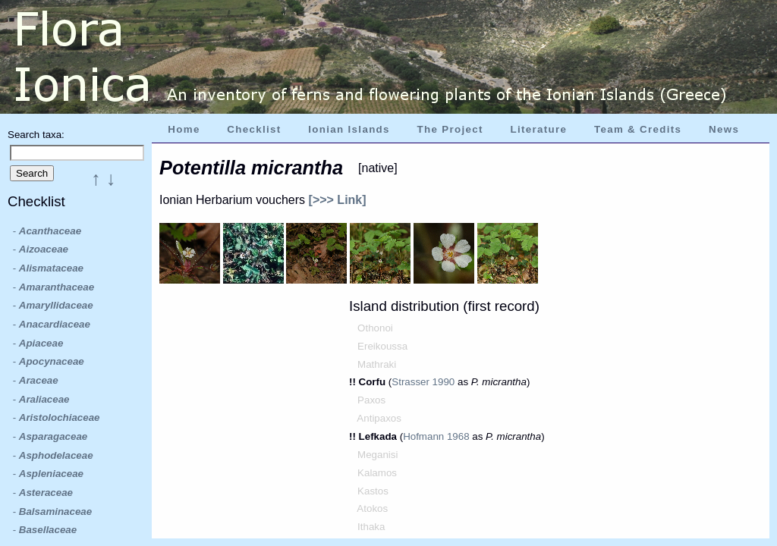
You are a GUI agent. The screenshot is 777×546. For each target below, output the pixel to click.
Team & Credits (637, 129)
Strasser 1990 (423, 382)
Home (184, 129)
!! (354, 382)
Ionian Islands (349, 129)
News (724, 129)
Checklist (254, 129)
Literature (538, 129)
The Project (450, 129)
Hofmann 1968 (436, 436)
